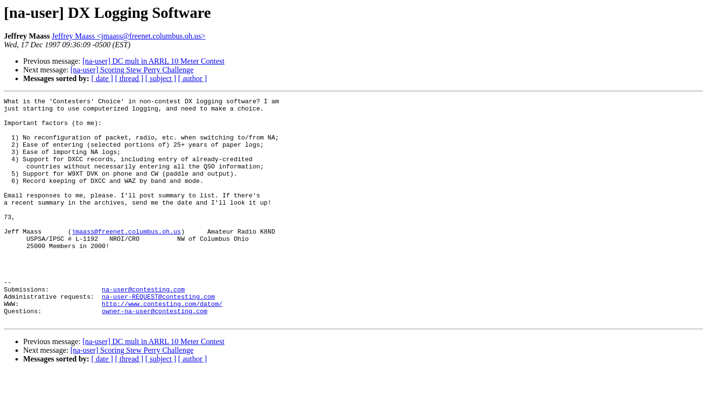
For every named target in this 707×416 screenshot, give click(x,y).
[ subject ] (160, 78)
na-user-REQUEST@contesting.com (158, 337)
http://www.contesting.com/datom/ (162, 345)
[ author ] (192, 78)
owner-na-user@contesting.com (154, 354)
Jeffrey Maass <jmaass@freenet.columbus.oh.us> (128, 36)
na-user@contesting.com (143, 328)
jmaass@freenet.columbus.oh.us (126, 258)
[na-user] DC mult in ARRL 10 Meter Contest (154, 61)
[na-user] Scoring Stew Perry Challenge (132, 70)
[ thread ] (129, 78)
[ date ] (102, 78)
